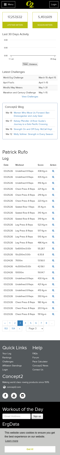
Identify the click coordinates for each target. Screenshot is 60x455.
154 (13, 328)
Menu (8, 5)
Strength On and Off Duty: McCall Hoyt (33, 129)
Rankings (7, 357)
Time (25, 64)
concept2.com (11, 387)
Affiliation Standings (12, 365)
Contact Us (37, 369)
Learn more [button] (11, 441)
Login (54, 4)
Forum (35, 357)
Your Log (6, 353)
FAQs (35, 353)
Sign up (37, 416)
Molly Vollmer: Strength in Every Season (33, 134)
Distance (33, 64)
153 (6, 328)
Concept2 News (40, 365)
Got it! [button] (30, 449)
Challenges (7, 361)
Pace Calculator (40, 361)
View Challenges (30, 96)
